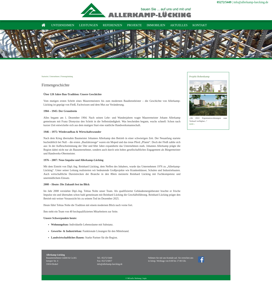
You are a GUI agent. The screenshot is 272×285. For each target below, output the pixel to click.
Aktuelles (179, 25)
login (145, 278)
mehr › (192, 124)
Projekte (134, 25)
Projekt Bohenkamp (199, 76)
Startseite (45, 76)
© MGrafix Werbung (133, 278)
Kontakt (199, 25)
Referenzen (112, 25)
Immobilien (156, 25)
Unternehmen (62, 25)
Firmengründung (67, 76)
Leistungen (88, 25)
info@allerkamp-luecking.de (250, 2)
